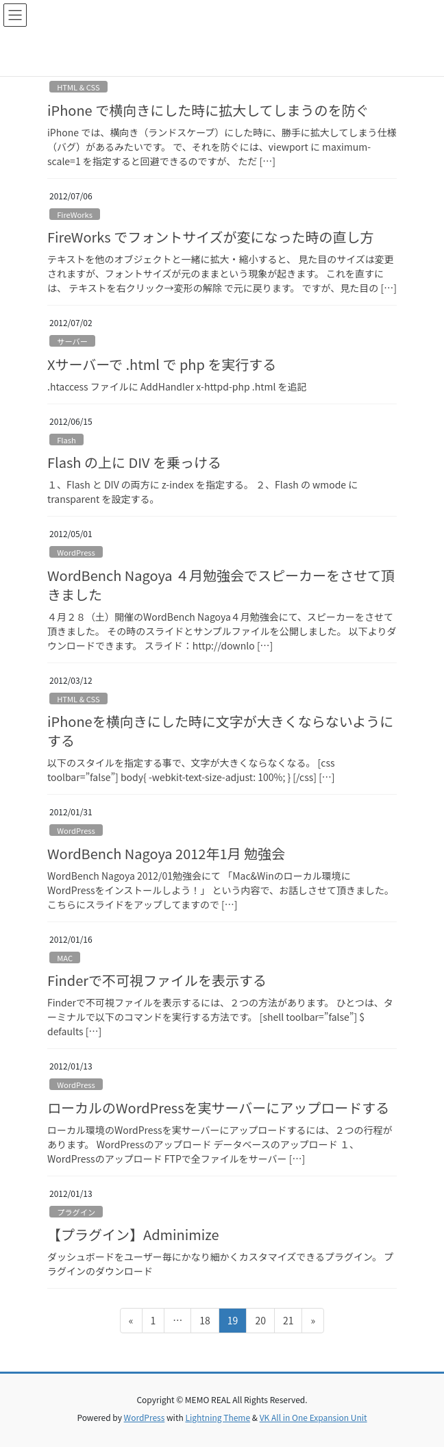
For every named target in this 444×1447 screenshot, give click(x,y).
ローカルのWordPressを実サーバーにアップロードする (218, 1107)
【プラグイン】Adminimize (133, 1234)
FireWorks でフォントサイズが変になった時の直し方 (210, 237)
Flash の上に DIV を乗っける (134, 462)
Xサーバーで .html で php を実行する (161, 364)
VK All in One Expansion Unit (313, 1417)
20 (260, 1322)
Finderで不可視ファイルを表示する (157, 980)
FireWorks (74, 214)
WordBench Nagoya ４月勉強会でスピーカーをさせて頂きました (221, 584)
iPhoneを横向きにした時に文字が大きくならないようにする (220, 730)
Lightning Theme (217, 1417)
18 (204, 1322)
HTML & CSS (78, 87)
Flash (66, 439)
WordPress (76, 552)
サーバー (72, 341)
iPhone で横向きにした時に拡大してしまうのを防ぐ (208, 110)
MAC (65, 957)
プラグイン (76, 1212)
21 (288, 1322)
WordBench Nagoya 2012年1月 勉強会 (166, 853)
